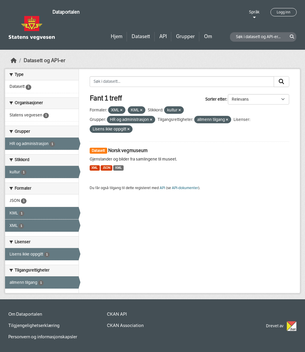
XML (94, 168)
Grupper (185, 36)
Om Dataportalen (25, 314)
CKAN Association (125, 325)
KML (118, 168)
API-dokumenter (185, 188)
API (163, 36)
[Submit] (281, 81)
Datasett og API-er (44, 60)
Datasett (141, 36)
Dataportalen (66, 12)
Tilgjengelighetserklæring (34, 325)
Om (208, 36)
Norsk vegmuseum (127, 150)
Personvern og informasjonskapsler (42, 336)
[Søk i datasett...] (182, 81)
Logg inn (283, 12)
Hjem (116, 36)
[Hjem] (14, 60)
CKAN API (117, 314)
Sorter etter (215, 99)
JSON (106, 168)
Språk (254, 12)
